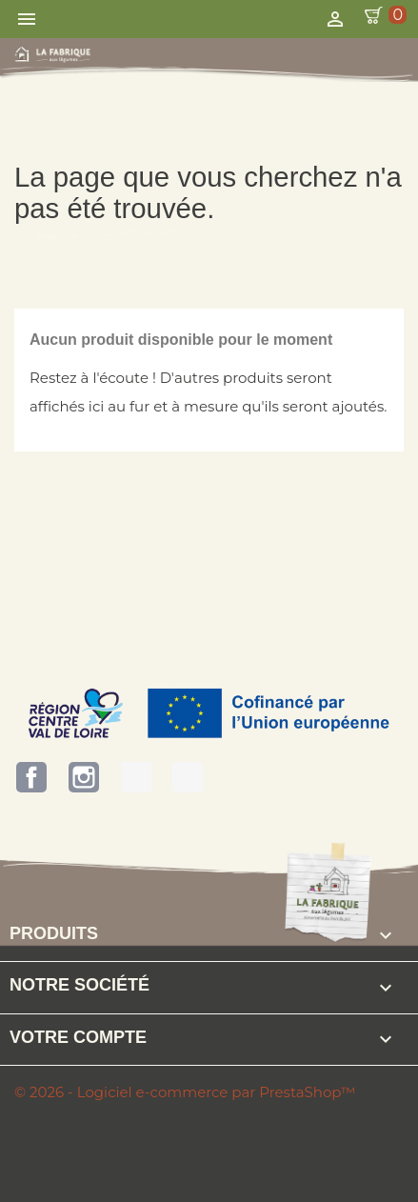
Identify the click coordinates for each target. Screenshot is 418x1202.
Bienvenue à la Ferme (187, 777)
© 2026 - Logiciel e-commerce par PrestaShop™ (184, 1092)
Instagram (84, 777)
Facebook (31, 777)
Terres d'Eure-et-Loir (136, 777)
